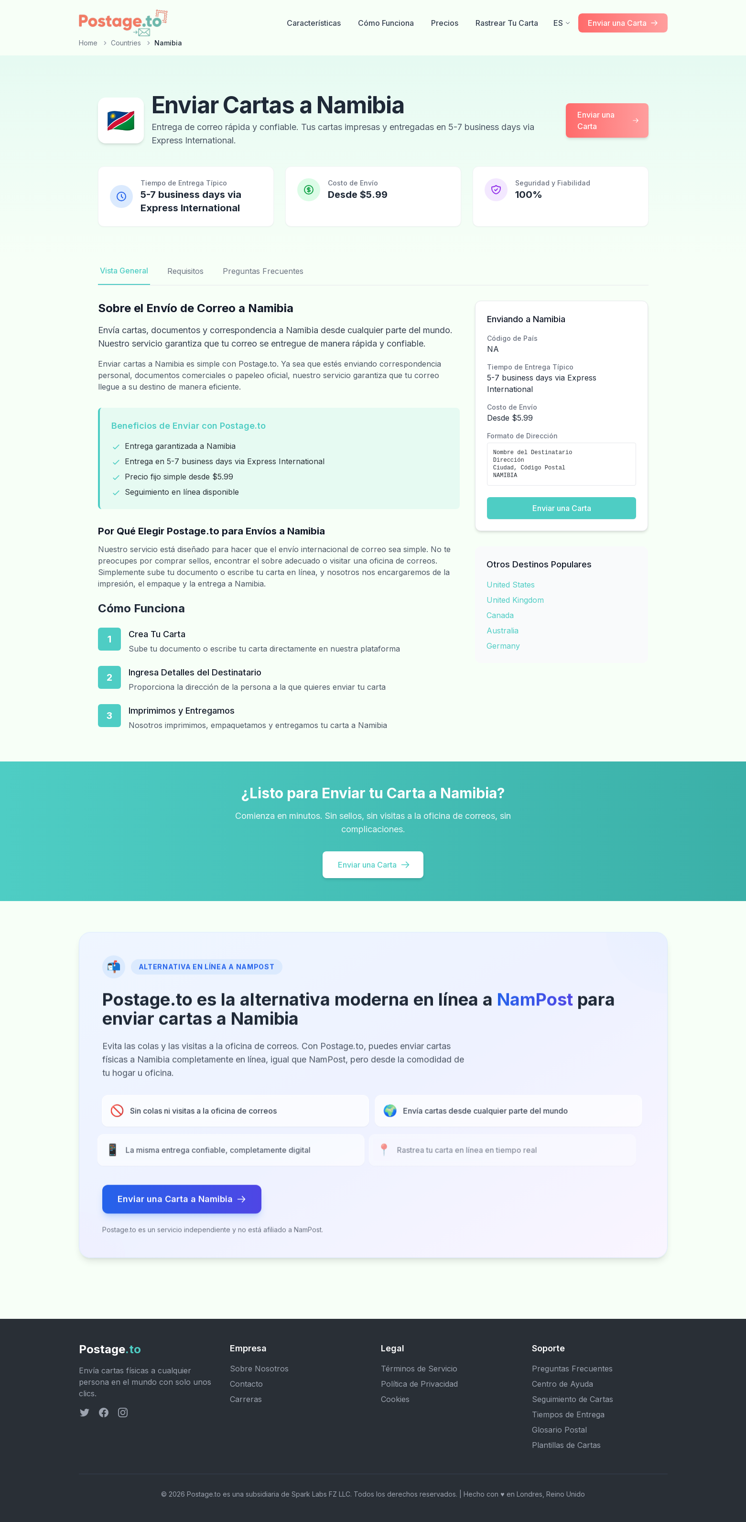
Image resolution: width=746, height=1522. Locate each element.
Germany (503, 646)
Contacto (246, 1384)
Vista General (124, 270)
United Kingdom (515, 600)
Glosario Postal (559, 1430)
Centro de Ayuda (562, 1384)
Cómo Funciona (386, 23)
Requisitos (185, 271)
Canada (500, 615)
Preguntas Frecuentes (263, 271)
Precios (444, 23)
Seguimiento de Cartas (572, 1399)
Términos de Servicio (419, 1368)
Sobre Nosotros (259, 1368)
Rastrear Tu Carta (507, 23)
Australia (503, 630)
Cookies (395, 1399)
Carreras (246, 1399)
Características (313, 23)
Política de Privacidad (419, 1384)
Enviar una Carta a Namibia (182, 1202)
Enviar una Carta (608, 120)
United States (511, 584)
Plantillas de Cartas (566, 1445)
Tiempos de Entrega (568, 1414)
